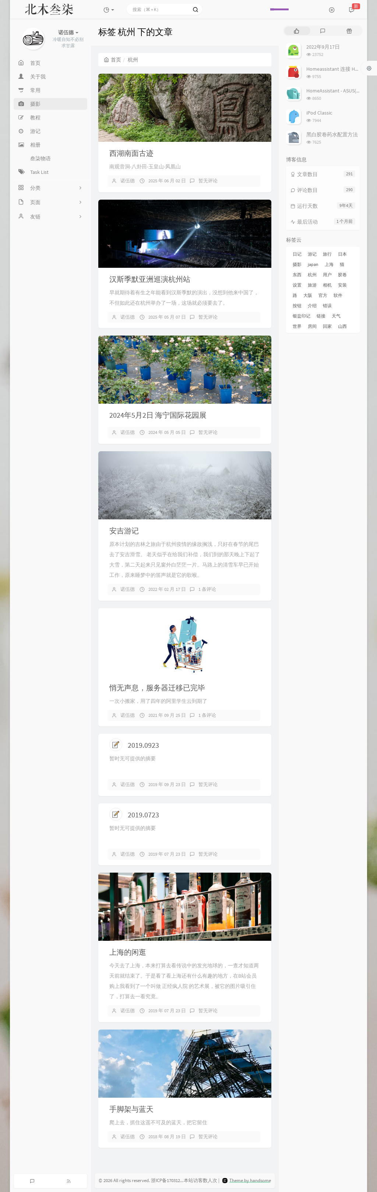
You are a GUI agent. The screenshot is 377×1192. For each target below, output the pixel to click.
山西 (342, 326)
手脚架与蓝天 (131, 1109)
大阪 (307, 295)
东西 (297, 274)
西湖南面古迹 (131, 153)
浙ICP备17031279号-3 (172, 1181)
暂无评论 (208, 181)
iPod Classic (319, 112)
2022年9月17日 (323, 46)
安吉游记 (124, 530)
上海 (329, 264)
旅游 (312, 285)
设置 (297, 285)
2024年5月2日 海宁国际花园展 (158, 415)
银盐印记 (301, 316)
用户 (327, 274)
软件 (338, 295)
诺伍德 (127, 181)
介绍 (312, 305)
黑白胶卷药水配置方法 (332, 134)
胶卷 (342, 274)
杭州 (312, 274)
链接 (321, 316)
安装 (342, 285)
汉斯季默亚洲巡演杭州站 (149, 279)
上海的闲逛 (127, 952)
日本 (342, 254)
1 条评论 (207, 589)
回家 (327, 326)
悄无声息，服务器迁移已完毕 (157, 687)
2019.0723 (143, 814)
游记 (312, 254)
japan (313, 264)
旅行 (327, 254)
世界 (297, 326)
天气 (336, 316)
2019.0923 (143, 745)
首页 (112, 59)
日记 (297, 254)
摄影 (297, 264)
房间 (312, 326)
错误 (327, 305)
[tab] (296, 31)
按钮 (297, 305)
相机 (327, 285)
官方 (322, 295)
